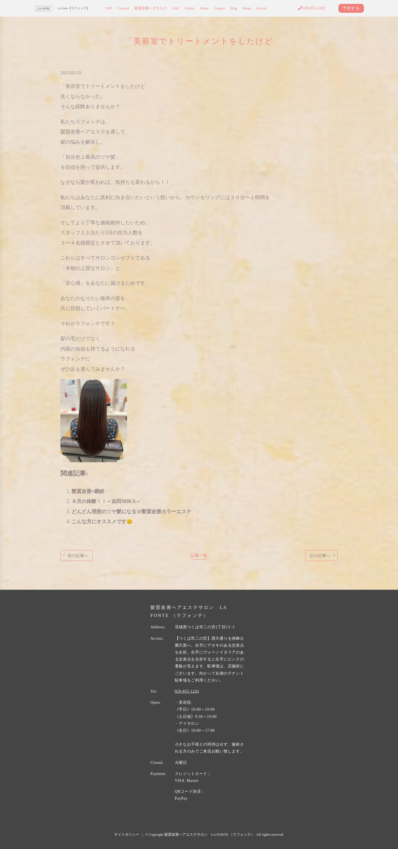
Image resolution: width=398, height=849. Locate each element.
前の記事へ (78, 555)
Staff (175, 8)
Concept (123, 8)
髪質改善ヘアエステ (150, 8)
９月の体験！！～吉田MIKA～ (106, 501)
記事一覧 (199, 555)
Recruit (261, 8)
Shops (247, 8)
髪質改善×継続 (88, 491)
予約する (351, 8)
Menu (204, 8)
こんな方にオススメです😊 (102, 521)
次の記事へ (320, 555)
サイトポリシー (126, 834)
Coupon (219, 8)
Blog (233, 8)
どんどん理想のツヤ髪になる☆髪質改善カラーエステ (131, 511)
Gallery (189, 8)
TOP (109, 8)
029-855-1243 (311, 8)
